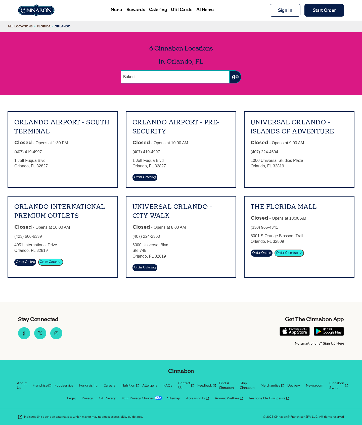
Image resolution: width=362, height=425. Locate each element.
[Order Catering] (144, 177)
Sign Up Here (333, 343)
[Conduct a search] (175, 76)
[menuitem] (22, 385)
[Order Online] (25, 262)
